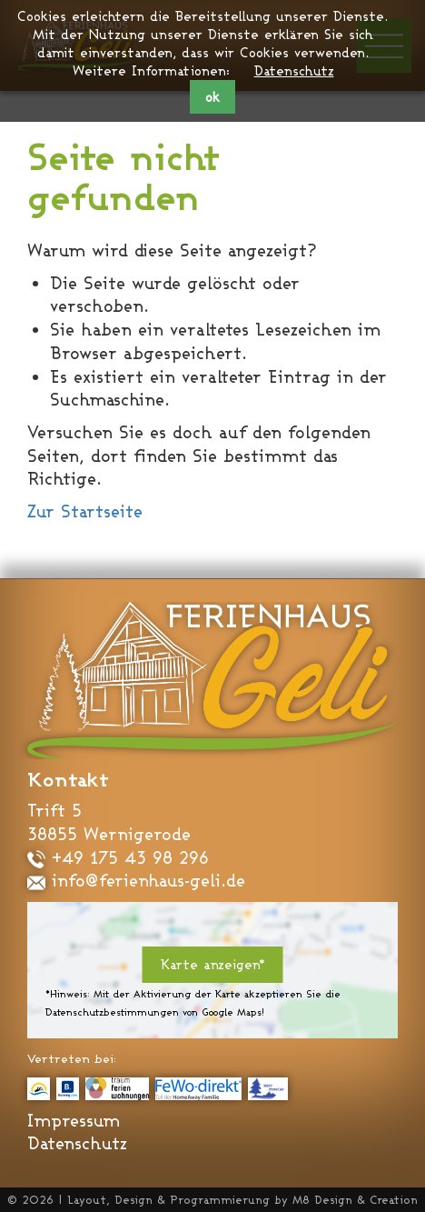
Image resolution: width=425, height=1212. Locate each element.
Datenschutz (294, 70)
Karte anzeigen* (213, 964)
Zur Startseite (85, 511)
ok (212, 97)
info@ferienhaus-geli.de (136, 880)
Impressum (73, 1120)
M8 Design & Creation (355, 1200)
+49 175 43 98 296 (118, 857)
